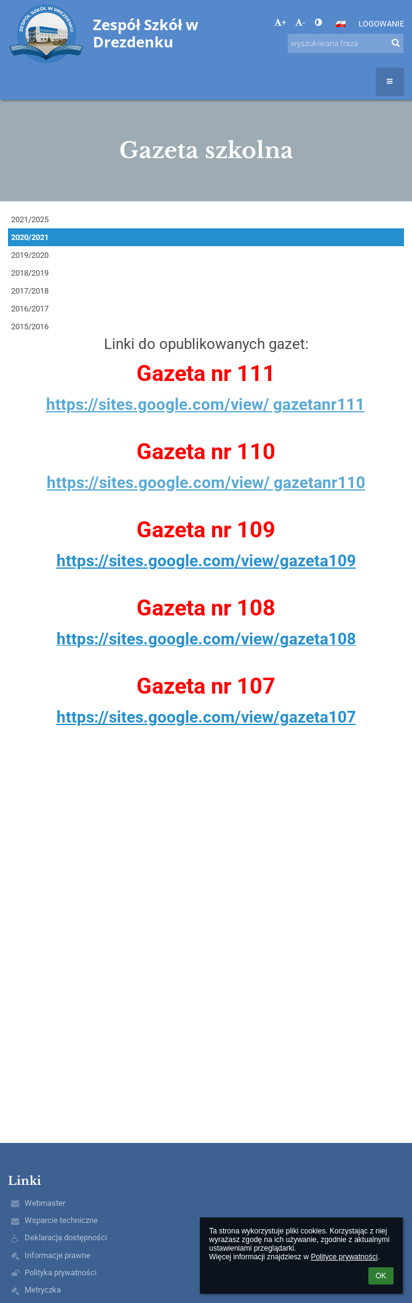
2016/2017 (30, 308)
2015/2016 (30, 326)
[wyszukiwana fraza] (345, 43)
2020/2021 (30, 237)
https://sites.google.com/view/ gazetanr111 (205, 404)
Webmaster (45, 1203)
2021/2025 (30, 219)
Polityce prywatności (344, 1257)
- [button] (300, 22)
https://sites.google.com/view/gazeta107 (206, 717)
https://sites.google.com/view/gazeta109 (206, 560)
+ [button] (280, 22)
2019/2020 (30, 255)
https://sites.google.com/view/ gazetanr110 (206, 482)
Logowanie (381, 23)
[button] (340, 24)
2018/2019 (30, 273)
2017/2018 (30, 290)
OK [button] (381, 1276)
